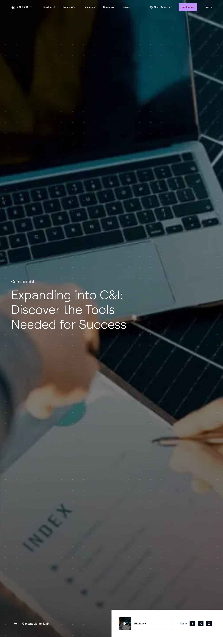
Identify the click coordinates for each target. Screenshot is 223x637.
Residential (49, 6)
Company (108, 6)
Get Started (188, 6)
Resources (89, 6)
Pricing (125, 6)
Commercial (69, 6)
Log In (208, 6)
